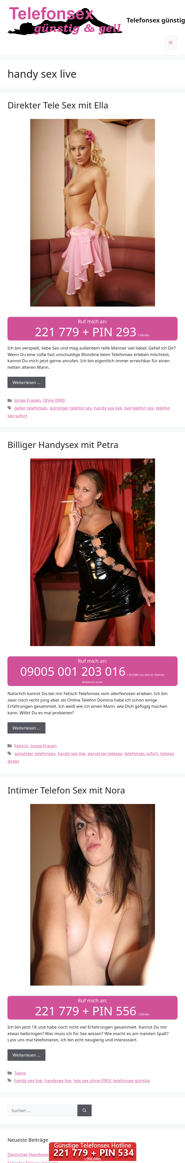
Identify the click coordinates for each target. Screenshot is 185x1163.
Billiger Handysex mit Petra (62, 444)
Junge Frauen (27, 400)
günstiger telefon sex (71, 408)
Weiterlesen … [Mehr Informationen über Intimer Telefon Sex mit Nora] (26, 1055)
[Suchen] (84, 1111)
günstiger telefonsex (34, 753)
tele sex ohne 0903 (92, 1080)
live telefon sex (139, 408)
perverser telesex (105, 753)
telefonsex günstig (131, 1080)
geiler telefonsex (30, 408)
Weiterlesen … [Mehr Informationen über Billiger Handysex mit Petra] (26, 728)
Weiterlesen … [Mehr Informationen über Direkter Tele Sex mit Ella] (26, 382)
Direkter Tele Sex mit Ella (57, 105)
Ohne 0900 (54, 400)
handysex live (57, 1080)
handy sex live (108, 408)
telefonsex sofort (141, 753)
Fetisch (21, 746)
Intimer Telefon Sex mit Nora (66, 790)
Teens (20, 1073)
